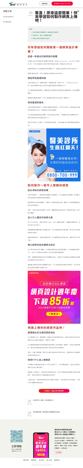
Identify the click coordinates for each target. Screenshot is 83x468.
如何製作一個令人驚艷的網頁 (42, 35)
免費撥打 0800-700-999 (62, 4)
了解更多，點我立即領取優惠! (54, 391)
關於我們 (26, 460)
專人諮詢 (49, 460)
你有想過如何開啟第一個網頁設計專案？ (45, 32)
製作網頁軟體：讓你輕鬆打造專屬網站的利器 (46, 412)
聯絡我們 (57, 460)
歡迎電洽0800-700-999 (16, 451)
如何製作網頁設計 (8, 17)
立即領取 (16, 446)
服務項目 (33, 460)
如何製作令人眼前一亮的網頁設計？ (43, 400)
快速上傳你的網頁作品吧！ (41, 38)
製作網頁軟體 (7, 22)
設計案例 (41, 460)
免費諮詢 (44, 4)
